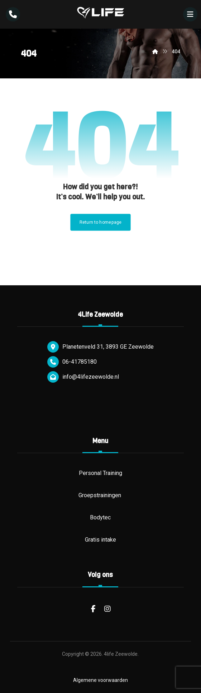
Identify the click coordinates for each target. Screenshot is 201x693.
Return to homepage (101, 222)
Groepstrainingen (100, 495)
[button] (190, 14)
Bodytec (100, 517)
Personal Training (100, 473)
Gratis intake (100, 539)
